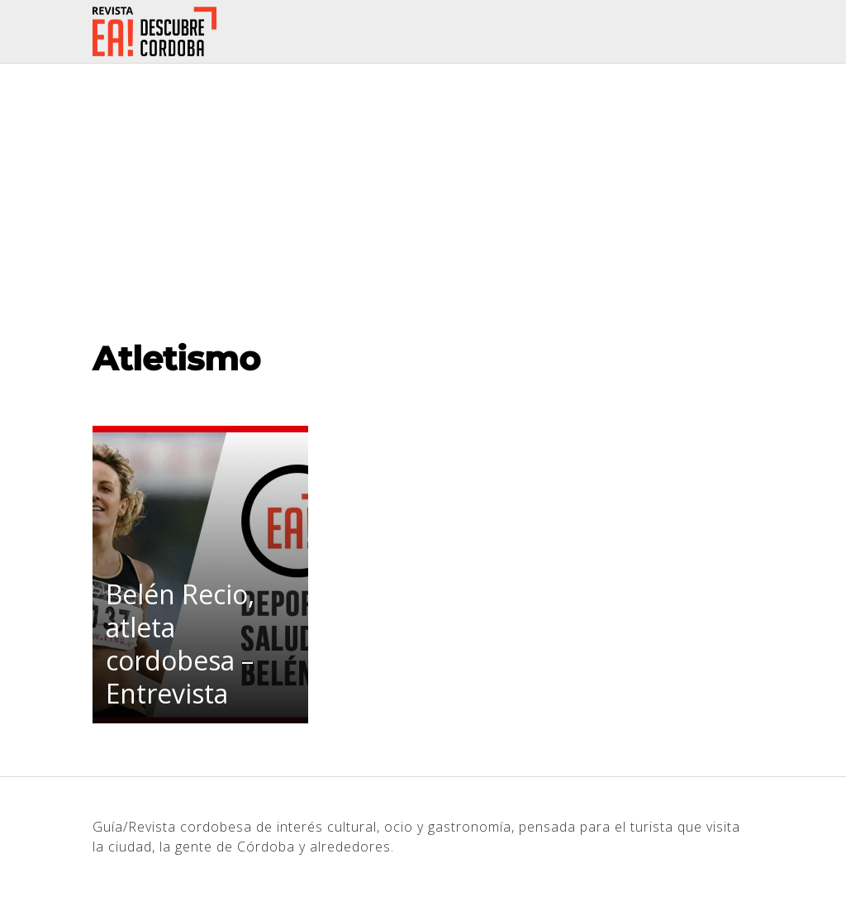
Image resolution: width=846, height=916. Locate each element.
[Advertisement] (423, 187)
